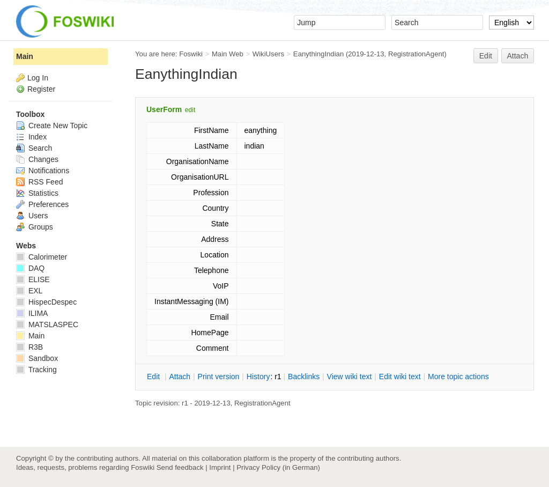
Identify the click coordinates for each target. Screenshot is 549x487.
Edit (485, 55)
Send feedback (180, 467)
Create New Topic (51, 125)
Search (34, 148)
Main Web (227, 54)
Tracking (36, 369)
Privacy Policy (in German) (278, 467)
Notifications (42, 170)
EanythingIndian (318, 54)
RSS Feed (39, 182)
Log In (37, 77)
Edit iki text (400, 376)
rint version (219, 376)
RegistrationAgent (416, 54)
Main (24, 56)
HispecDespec (46, 302)
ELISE (33, 279)
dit (154, 376)
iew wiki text (349, 376)
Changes (37, 159)
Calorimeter (41, 257)
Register (41, 89)
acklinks (304, 376)
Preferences (42, 204)
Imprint (220, 467)
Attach (518, 55)
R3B (29, 347)
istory (258, 376)
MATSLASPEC (47, 324)
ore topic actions (458, 376)
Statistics (37, 193)
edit (190, 110)
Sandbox (37, 358)
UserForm (164, 109)
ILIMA (32, 313)
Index (31, 136)
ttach (179, 376)
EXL (29, 290)
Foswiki (191, 54)
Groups (34, 227)
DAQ (30, 268)
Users (32, 215)
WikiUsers (268, 54)
